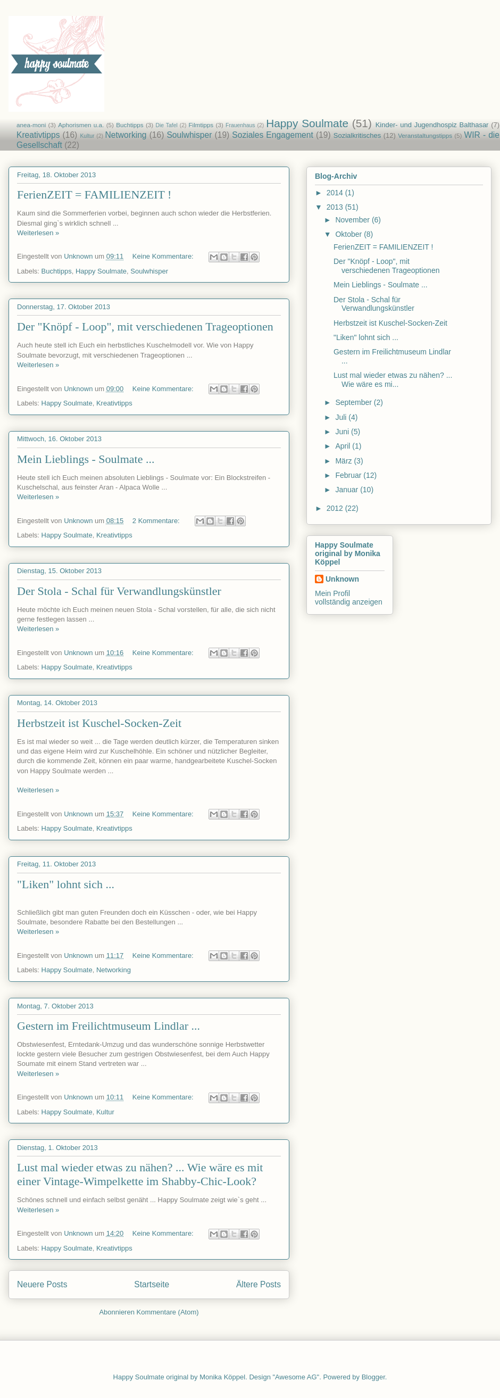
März (344, 461)
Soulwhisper (189, 134)
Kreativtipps (38, 134)
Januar (347, 489)
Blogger (373, 1377)
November (353, 220)
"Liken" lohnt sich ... (65, 884)
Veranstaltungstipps (425, 135)
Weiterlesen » (38, 233)
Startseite (151, 1284)
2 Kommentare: (157, 521)
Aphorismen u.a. (81, 124)
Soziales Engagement (272, 134)
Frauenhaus (240, 125)
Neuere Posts (42, 1284)
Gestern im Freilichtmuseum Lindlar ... (108, 1025)
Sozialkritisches (357, 135)
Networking (126, 134)
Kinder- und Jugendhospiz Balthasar (432, 125)
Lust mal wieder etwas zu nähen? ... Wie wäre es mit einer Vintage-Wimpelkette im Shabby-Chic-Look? (140, 1174)
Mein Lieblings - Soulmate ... (85, 459)
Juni (343, 431)
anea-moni (31, 124)
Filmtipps (200, 124)
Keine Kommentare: (164, 256)
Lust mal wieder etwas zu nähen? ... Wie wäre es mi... (393, 379)
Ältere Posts (258, 1284)
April (343, 446)
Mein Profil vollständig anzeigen (348, 597)
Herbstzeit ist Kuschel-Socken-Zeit (99, 723)
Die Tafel (167, 125)
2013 (336, 207)
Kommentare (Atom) (168, 1312)
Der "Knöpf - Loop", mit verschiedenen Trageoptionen (145, 326)
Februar (349, 475)
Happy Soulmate (307, 123)
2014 (336, 192)
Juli (341, 417)
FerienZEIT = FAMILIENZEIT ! (94, 194)
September (354, 402)
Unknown (342, 579)
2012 (336, 508)
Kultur (87, 136)
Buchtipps (129, 124)
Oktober (349, 234)
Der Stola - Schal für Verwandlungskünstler (119, 591)
